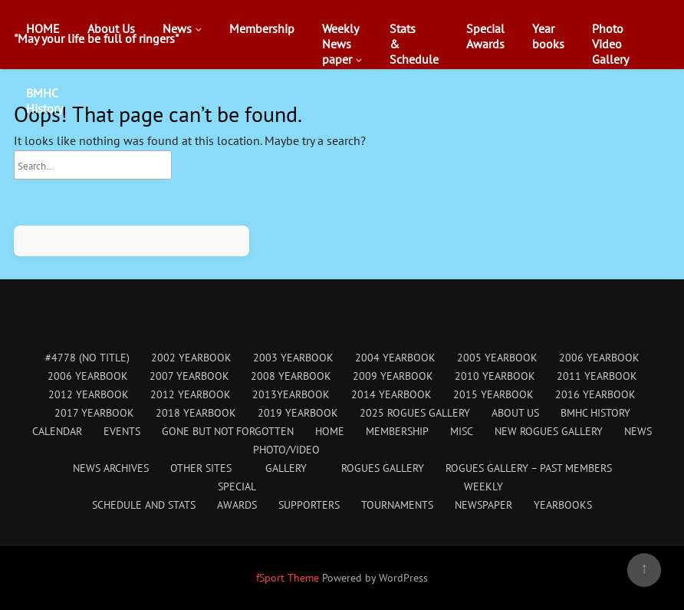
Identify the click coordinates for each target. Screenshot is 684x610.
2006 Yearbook (599, 357)
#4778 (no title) (87, 357)
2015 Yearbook (493, 394)
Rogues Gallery (382, 468)
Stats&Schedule (414, 44)
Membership (261, 28)
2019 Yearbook (298, 413)
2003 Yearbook (293, 357)
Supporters (309, 505)
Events (122, 431)
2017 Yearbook (94, 413)
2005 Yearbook (497, 357)
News (177, 28)
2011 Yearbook (597, 376)
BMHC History (595, 413)
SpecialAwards (485, 36)
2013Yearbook (291, 394)
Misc (461, 431)
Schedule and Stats (144, 505)
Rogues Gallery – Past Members (529, 468)
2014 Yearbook (391, 394)
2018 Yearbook (196, 413)
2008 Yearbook (291, 376)
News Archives (111, 468)
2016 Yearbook (595, 394)
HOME (43, 28)
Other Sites (201, 468)
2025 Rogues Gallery (415, 413)
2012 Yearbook (88, 394)
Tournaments (397, 505)
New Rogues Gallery (549, 431)
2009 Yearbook (393, 376)
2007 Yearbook (189, 376)
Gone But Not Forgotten (228, 431)
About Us (111, 28)
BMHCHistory (44, 100)
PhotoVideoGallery (610, 44)
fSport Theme (289, 578)
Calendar (57, 431)
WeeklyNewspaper (340, 44)
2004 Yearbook (395, 357)
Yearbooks (548, 36)
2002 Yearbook (191, 357)
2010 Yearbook (495, 376)
